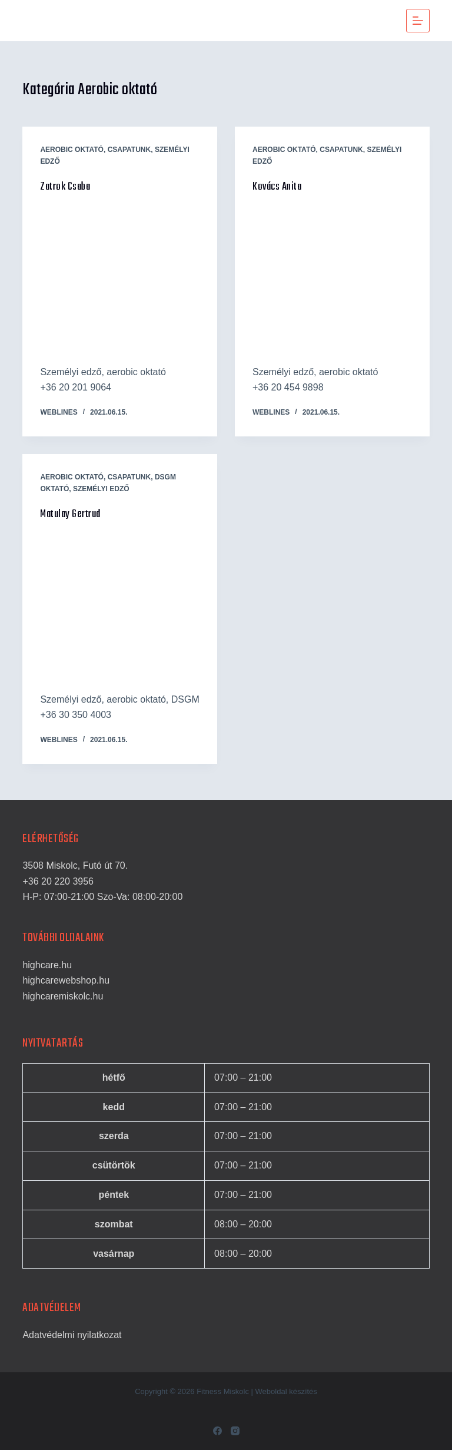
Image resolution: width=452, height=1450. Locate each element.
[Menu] (418, 20)
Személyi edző (101, 489)
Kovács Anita (276, 187)
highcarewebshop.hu (65, 980)
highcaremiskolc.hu (62, 996)
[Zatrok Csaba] (119, 280)
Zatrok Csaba (65, 187)
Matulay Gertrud (70, 514)
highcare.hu (47, 965)
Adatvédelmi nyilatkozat (71, 1335)
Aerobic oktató (72, 149)
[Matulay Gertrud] (119, 607)
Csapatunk (129, 149)
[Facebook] (217, 1430)
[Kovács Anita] (332, 280)
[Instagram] (235, 1430)
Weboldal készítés (286, 1391)
